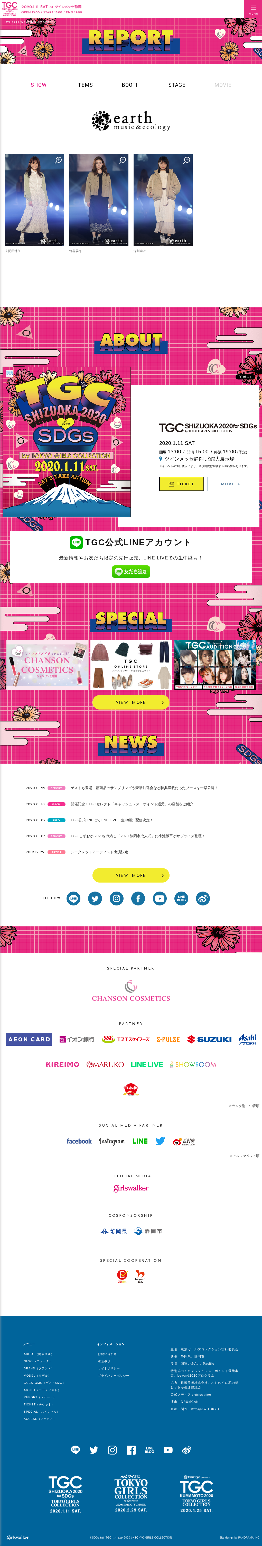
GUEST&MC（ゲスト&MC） (45, 1382)
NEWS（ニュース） (38, 1361)
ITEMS (84, 85)
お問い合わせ (107, 1353)
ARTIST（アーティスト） (42, 1390)
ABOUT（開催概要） (39, 1353)
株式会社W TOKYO (205, 1409)
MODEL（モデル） (37, 1375)
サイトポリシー (109, 1368)
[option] (47, 665)
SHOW (18, 21)
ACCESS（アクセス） (40, 1418)
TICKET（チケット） (39, 1404)
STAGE (177, 85)
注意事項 (104, 1361)
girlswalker (202, 1394)
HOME (7, 21)
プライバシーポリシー (113, 1375)
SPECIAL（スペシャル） (42, 1411)
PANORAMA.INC (249, 1537)
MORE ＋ (231, 484)
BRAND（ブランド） (39, 1368)
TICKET (181, 484)
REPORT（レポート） (40, 1397)
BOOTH (131, 85)
